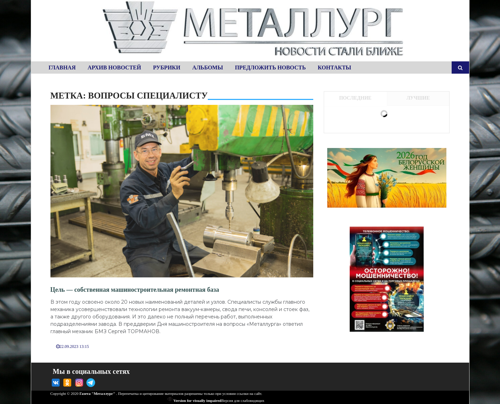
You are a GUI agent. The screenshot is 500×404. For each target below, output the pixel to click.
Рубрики (166, 67)
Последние (355, 98)
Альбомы (207, 67)
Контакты (334, 67)
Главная (62, 67)
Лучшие (418, 98)
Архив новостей (114, 67)
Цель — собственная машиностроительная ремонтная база (134, 289)
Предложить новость (270, 67)
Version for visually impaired (194, 400)
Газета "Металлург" (97, 393)
